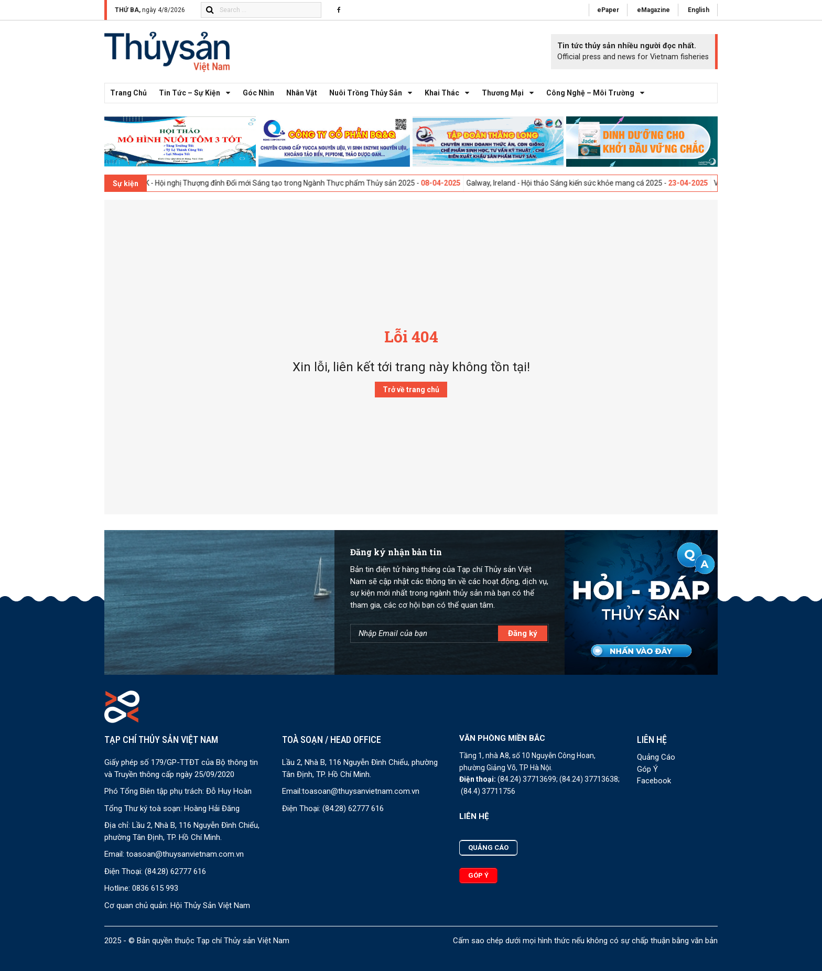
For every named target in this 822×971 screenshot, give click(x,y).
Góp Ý (647, 769)
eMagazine (653, 10)
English (698, 10)
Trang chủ (128, 93)
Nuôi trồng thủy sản (373, 93)
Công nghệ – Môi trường (598, 93)
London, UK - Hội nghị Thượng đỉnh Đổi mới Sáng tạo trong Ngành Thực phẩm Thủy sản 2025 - (296, 183)
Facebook (654, 780)
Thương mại (510, 93)
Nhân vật (301, 93)
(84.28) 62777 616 (175, 871)
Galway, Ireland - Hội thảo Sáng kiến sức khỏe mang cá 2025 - (596, 183)
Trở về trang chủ (411, 389)
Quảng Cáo (656, 757)
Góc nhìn (258, 93)
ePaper (608, 10)
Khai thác (450, 93)
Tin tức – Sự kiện (197, 93)
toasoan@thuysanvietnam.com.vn (185, 854)
